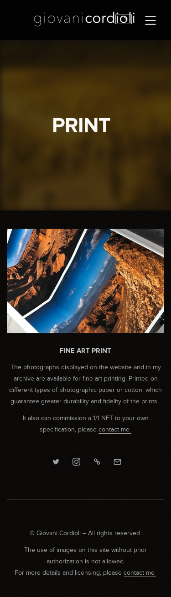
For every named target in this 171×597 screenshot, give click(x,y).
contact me (114, 429)
